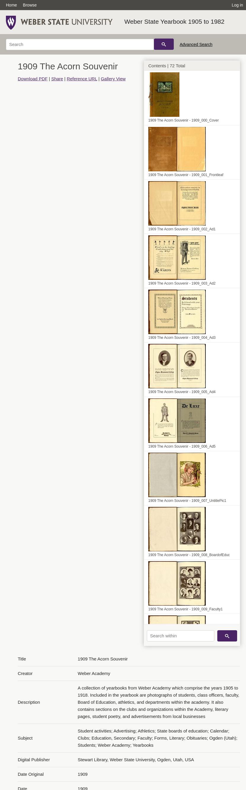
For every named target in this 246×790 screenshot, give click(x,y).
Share (57, 78)
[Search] (80, 44)
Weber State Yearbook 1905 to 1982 (174, 21)
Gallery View (113, 78)
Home (11, 5)
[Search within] (180, 635)
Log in (237, 5)
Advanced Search (196, 44)
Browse (30, 5)
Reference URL (82, 78)
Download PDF (33, 78)
